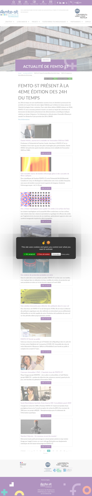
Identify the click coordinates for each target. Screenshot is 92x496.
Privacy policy (65, 254)
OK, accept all (29, 254)
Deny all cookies (43, 254)
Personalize (56, 254)
